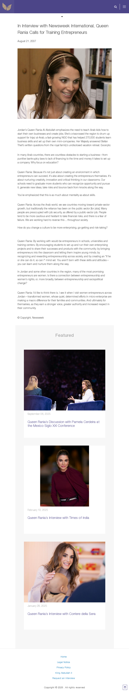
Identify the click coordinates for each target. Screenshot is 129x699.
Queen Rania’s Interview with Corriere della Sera (62, 614)
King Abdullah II (63, 672)
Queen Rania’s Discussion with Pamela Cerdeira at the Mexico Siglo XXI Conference (64, 424)
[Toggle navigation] (96, 6)
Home (64, 656)
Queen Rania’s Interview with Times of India (58, 518)
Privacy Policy (64, 667)
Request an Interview (63, 678)
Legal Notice (63, 662)
